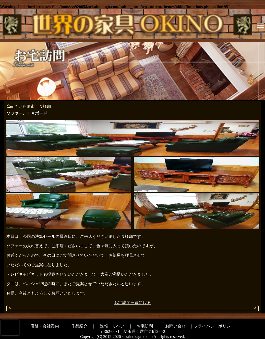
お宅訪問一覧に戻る (132, 302)
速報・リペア (112, 326)
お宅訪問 (145, 326)
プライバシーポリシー (214, 326)
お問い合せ (175, 326)
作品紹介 (79, 326)
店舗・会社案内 (44, 326)
